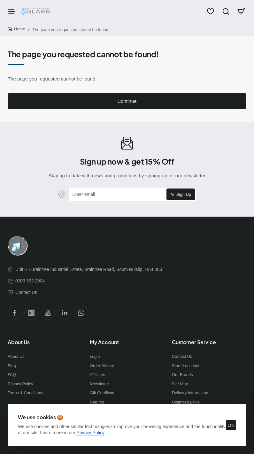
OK (231, 425)
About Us (19, 342)
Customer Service (194, 342)
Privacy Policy (90, 432)
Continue (126, 101)
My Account (104, 342)
